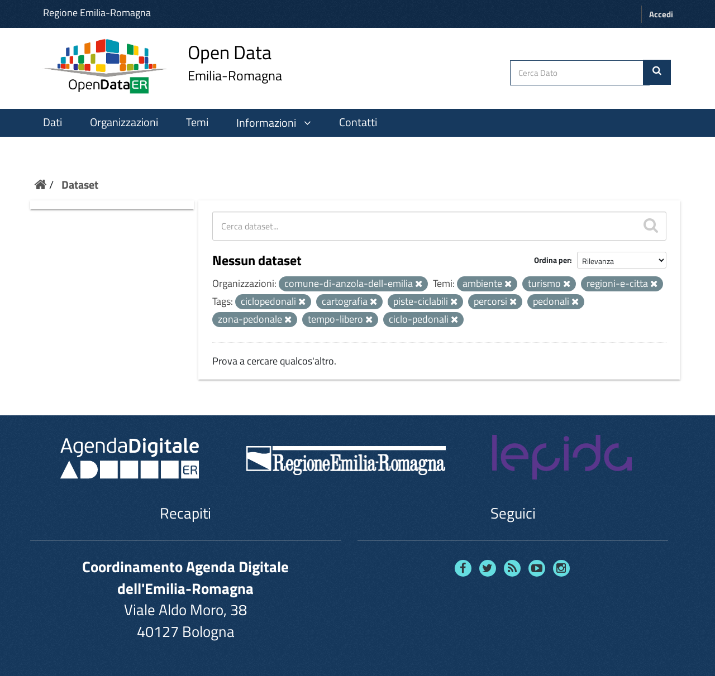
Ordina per (552, 260)
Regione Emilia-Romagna (97, 12)
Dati (52, 122)
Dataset (79, 184)
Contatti (358, 122)
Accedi (661, 14)
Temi (197, 122)
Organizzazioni (124, 122)
